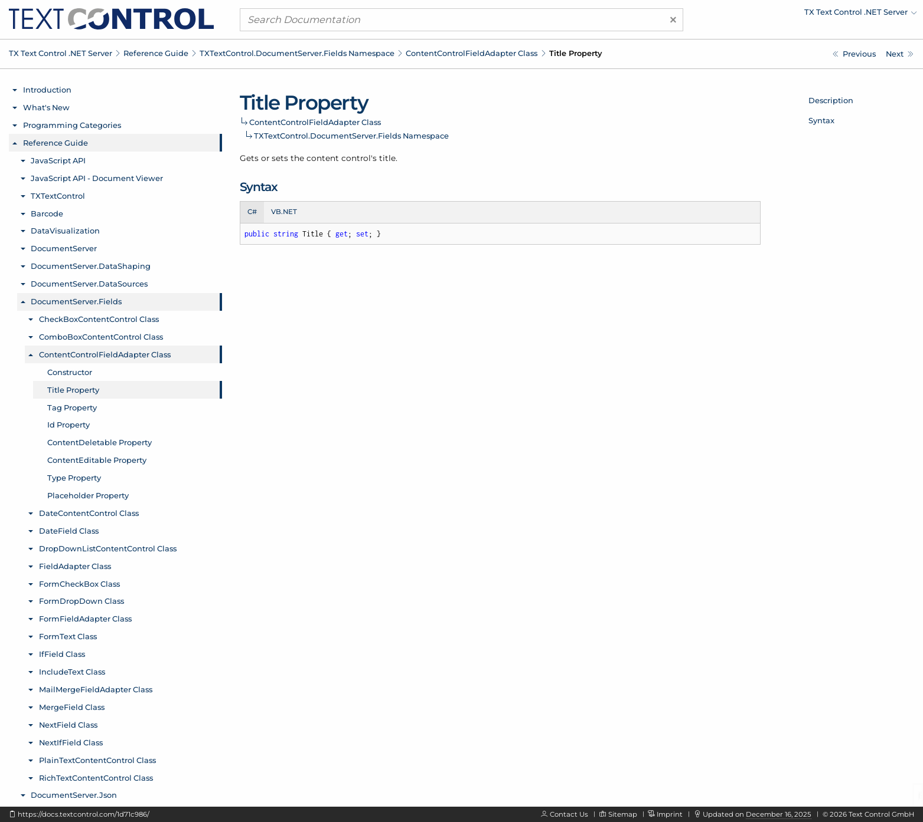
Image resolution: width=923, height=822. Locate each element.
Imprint (670, 814)
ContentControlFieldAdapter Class (471, 53)
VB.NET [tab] (284, 212)
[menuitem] (813, 14)
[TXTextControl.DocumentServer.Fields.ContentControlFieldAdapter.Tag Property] (900, 54)
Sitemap (622, 814)
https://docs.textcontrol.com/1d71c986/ (83, 814)
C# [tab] (252, 212)
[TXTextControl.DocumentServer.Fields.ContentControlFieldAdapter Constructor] (854, 54)
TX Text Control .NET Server (60, 53)
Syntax (821, 120)
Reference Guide (155, 53)
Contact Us (569, 814)
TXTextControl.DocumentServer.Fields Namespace (297, 53)
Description (830, 100)
